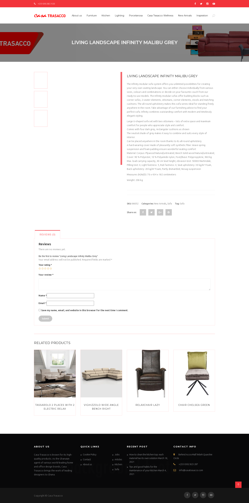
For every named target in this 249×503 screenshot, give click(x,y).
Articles (118, 459)
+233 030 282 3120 (44, 4)
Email (43, 303)
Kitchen (105, 15)
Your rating (45, 265)
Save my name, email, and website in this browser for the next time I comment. (84, 310)
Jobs (117, 454)
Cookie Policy (89, 454)
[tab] (47, 234)
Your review (46, 274)
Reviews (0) (47, 234)
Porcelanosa (136, 15)
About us (77, 15)
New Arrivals (185, 15)
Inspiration (202, 15)
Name (43, 295)
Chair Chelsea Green (194, 405)
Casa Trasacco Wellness (160, 15)
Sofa (169, 203)
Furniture (92, 15)
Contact (87, 459)
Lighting (119, 15)
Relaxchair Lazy (147, 405)
